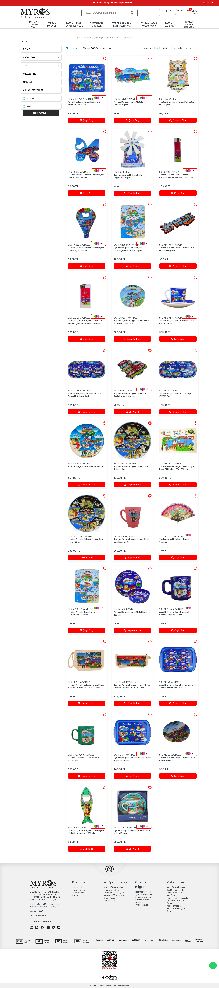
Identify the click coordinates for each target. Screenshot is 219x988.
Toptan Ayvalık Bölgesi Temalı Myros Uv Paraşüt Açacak (86, 249)
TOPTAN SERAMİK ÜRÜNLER (189, 24)
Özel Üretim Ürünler (176, 890)
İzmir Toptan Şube (112, 890)
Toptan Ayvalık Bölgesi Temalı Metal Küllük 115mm (177, 759)
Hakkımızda (77, 887)
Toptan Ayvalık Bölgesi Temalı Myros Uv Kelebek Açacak (86, 176)
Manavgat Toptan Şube (114, 895)
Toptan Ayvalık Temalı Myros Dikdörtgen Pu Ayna (82, 613)
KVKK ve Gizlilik (142, 905)
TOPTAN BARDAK (169, 24)
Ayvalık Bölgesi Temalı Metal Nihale (85, 466)
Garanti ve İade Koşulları (142, 900)
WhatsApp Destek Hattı (213, 965)
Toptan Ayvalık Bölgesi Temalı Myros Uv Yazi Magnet (177, 249)
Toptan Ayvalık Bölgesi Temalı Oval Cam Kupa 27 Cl (131, 540)
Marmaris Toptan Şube (114, 892)
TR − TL (210, 3)
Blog (169, 911)
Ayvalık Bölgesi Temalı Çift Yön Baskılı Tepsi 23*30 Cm (132, 759)
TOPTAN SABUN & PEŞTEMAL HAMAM (121, 24)
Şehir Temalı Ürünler (176, 887)
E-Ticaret (100, 986)
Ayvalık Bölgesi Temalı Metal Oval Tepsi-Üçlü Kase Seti (84, 395)
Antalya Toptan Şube (113, 887)
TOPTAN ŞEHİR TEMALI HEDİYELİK (73, 24)
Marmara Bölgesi (115, 37)
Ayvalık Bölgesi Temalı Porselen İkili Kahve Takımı (176, 322)
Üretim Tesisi (109, 898)
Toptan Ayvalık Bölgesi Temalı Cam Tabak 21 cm (85, 540)
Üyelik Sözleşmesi (143, 894)
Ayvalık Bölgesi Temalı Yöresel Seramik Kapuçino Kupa (174, 613)
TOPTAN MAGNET (51, 24)
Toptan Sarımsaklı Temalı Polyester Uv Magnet (176, 103)
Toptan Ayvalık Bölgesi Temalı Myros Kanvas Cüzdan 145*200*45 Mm (86, 686)
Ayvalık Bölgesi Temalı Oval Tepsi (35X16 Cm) (175, 395)
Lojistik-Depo (110, 900)
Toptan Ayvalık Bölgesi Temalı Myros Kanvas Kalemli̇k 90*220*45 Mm (132, 686)
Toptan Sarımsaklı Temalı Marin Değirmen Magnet (129, 176)
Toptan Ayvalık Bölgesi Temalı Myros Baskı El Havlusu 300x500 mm (177, 468)
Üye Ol (162, 10)
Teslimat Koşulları (143, 892)
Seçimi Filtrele (41, 113)
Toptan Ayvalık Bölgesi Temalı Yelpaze (174, 540)
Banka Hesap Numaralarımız (78, 891)
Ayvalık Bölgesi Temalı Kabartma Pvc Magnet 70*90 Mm (86, 103)
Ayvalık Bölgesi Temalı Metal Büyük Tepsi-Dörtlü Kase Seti (176, 686)
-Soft (93, 986)
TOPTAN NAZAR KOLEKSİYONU (149, 24)
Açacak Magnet (174, 906)
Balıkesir (129, 37)
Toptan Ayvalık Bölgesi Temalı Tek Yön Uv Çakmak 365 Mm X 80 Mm (85, 322)
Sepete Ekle (178, 120)
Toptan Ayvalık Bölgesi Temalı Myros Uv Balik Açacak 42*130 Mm (86, 832)
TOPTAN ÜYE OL (174, 10)
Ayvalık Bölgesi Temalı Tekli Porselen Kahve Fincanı (132, 832)
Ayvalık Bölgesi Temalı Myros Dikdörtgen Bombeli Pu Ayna (128, 249)
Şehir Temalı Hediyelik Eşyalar (91, 37)
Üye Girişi (171, 14)
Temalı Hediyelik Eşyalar (178, 898)
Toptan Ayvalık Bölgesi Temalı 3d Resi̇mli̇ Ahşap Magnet (130, 395)
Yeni (27, 106)
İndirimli (28, 98)
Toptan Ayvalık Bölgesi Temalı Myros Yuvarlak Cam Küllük (132, 322)
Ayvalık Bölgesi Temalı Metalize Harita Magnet (129, 103)
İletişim (75, 895)
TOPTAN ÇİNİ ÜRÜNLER (96, 24)
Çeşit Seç (91, 120)
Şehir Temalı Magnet (176, 908)
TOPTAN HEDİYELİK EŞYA (33, 24)
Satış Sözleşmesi (143, 897)
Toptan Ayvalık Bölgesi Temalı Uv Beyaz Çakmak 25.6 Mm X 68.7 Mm (176, 176)
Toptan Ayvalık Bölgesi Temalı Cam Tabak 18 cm (131, 468)
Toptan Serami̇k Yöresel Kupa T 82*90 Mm (83, 759)
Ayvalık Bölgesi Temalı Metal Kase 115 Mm (130, 613)
